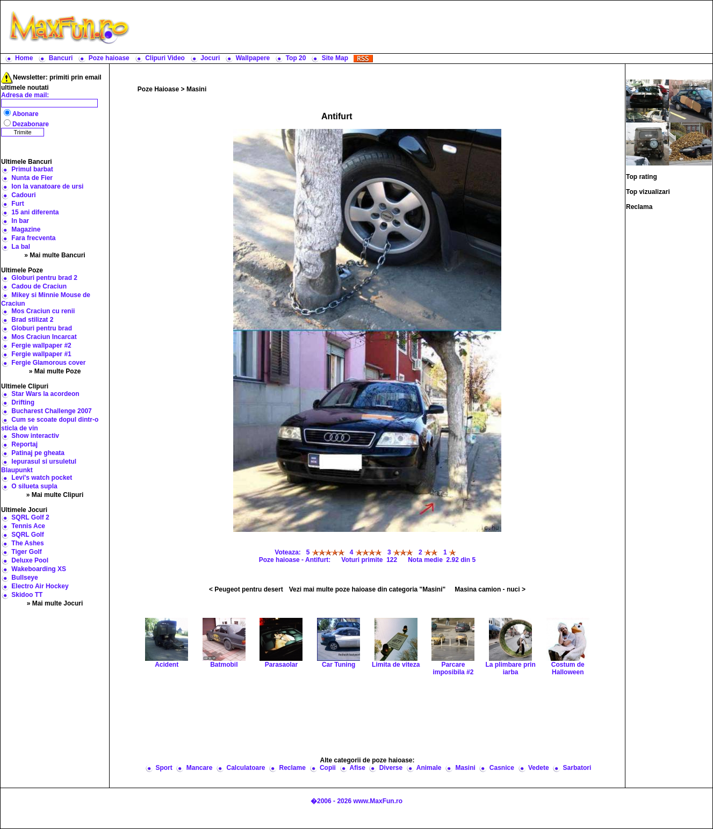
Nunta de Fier (32, 178)
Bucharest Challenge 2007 (51, 411)
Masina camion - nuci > (490, 589)
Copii (328, 768)
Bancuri (61, 58)
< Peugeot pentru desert (246, 589)
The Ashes (27, 543)
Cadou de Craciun (39, 286)
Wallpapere (253, 58)
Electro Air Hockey (39, 586)
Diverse (390, 768)
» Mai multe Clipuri (55, 495)
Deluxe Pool (29, 560)
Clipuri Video (165, 58)
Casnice (501, 768)
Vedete (538, 768)
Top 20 (296, 58)
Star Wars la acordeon (45, 394)
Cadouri (23, 195)
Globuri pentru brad (41, 328)
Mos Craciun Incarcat (43, 337)
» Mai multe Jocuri (55, 603)
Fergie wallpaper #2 (41, 345)
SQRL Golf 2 (30, 517)
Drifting (22, 402)
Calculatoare (245, 768)
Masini (196, 89)
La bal (20, 246)
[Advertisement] (423, 27)
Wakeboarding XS (38, 569)
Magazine (25, 229)
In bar (20, 221)
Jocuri (210, 58)
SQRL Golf (27, 534)
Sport (163, 768)
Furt (17, 203)
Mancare (199, 768)
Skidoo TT (26, 595)
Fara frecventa (33, 238)
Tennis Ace (28, 526)
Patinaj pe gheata (37, 453)
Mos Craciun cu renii (43, 311)
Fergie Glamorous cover (48, 362)
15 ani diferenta (35, 212)
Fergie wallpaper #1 (41, 354)
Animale (429, 768)
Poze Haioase (158, 89)
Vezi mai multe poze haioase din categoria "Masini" (367, 589)
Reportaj (24, 444)
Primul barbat (32, 169)
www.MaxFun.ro (377, 801)
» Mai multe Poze (55, 371)
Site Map (335, 58)
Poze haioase (109, 58)
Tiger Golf (26, 552)
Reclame (292, 768)
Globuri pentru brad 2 (44, 278)
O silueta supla (34, 486)
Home (24, 58)
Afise (357, 768)
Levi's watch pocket (41, 477)
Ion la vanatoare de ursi (47, 186)
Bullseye (24, 577)
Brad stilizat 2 (32, 319)
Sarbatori (577, 768)
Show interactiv (35, 435)
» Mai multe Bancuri (54, 255)
